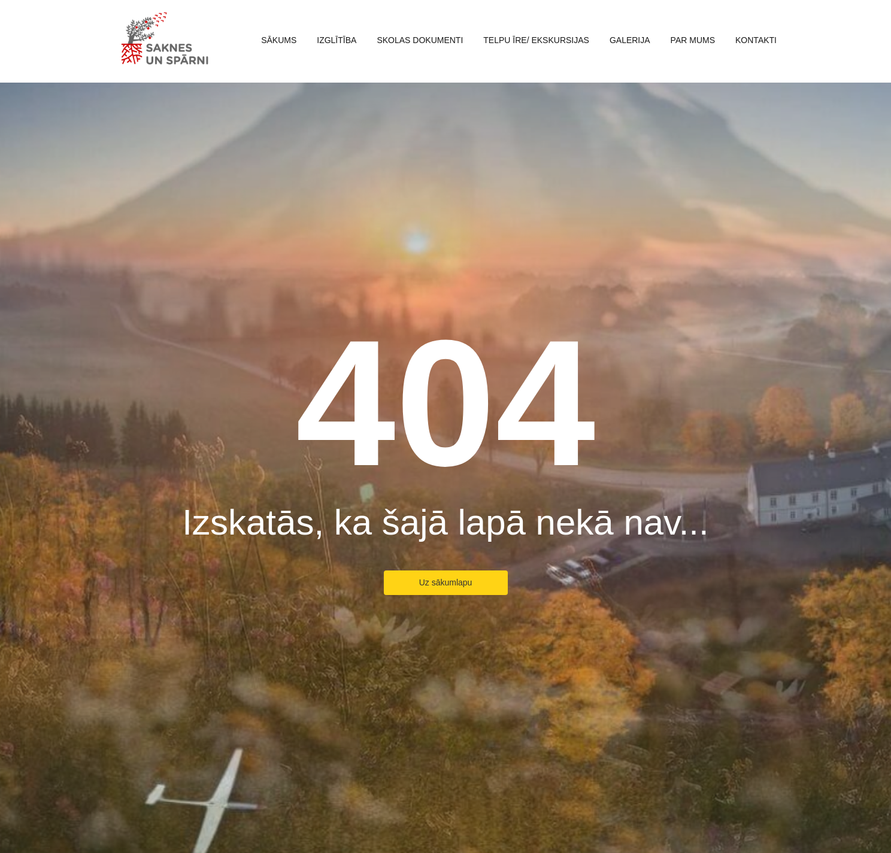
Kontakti (756, 40)
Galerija (630, 40)
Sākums (278, 40)
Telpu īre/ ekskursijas (536, 40)
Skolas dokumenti (420, 40)
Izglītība (336, 40)
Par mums (693, 40)
